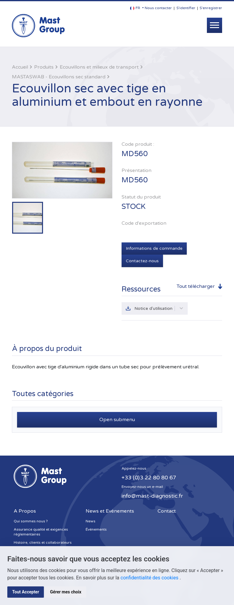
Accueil (20, 67)
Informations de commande (154, 248)
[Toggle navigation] (214, 25)
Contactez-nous (142, 260)
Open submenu (117, 420)
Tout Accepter (25, 591)
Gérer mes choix (65, 591)
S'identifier (185, 8)
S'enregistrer (211, 8)
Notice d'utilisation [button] (158, 308)
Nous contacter (158, 8)
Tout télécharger (196, 286)
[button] (137, 8)
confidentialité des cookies (150, 578)
